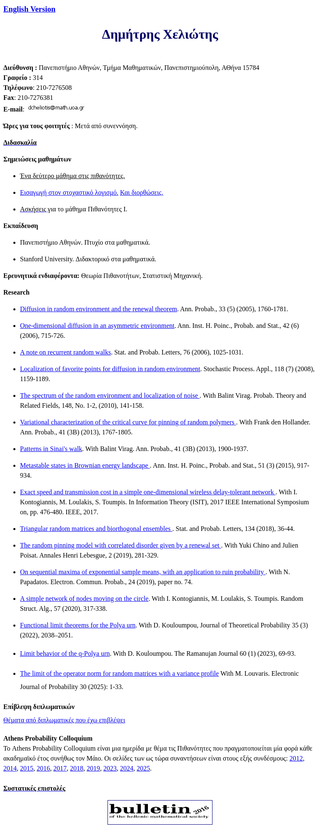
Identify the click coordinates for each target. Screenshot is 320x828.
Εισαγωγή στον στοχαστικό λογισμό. (69, 192)
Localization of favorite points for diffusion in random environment (110, 368)
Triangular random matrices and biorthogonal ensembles (96, 528)
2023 (110, 768)
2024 (126, 768)
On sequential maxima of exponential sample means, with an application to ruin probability (142, 571)
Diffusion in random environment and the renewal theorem (98, 308)
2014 (10, 768)
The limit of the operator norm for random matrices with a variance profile (119, 673)
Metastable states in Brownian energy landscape (85, 465)
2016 (43, 768)
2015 (26, 768)
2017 (60, 768)
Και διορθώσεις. (141, 192)
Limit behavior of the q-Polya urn (65, 653)
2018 (76, 768)
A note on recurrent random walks (65, 352)
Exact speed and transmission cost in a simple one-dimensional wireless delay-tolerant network (147, 492)
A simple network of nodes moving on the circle (84, 598)
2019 (93, 768)
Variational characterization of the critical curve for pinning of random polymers (128, 422)
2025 (143, 768)
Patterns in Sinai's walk (51, 448)
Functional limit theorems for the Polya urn (77, 625)
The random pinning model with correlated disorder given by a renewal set (120, 545)
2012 (296, 758)
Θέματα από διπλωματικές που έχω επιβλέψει (64, 720)
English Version (29, 9)
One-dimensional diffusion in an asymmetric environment (97, 325)
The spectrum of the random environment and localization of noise (110, 395)
